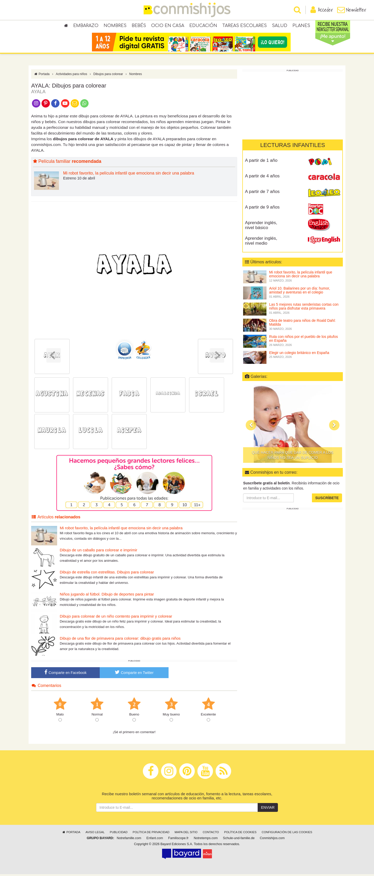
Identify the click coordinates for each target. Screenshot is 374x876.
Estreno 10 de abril (79, 180)
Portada (42, 76)
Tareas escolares (244, 26)
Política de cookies (240, 834)
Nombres (115, 26)
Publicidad (119, 834)
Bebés (139, 26)
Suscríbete (327, 500)
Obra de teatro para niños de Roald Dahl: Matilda (302, 324)
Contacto (211, 834)
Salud (279, 26)
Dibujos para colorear (108, 76)
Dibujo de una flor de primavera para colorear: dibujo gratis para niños (120, 640)
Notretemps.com (206, 840)
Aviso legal (94, 834)
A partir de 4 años (262, 178)
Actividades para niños (71, 76)
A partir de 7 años (262, 193)
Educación (203, 26)
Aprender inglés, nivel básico (261, 227)
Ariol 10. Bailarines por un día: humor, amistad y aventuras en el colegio (299, 292)
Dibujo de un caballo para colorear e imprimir (98, 552)
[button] (251, 427)
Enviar (268, 809)
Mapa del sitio (186, 834)
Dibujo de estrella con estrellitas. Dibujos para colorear (107, 574)
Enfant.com (154, 840)
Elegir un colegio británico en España (299, 355)
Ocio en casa (167, 26)
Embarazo (85, 26)
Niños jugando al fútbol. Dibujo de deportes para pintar (107, 596)
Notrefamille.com (129, 840)
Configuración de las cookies (287, 834)
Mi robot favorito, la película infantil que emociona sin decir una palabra (128, 175)
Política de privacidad (151, 834)
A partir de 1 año (261, 162)
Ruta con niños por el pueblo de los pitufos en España (303, 341)
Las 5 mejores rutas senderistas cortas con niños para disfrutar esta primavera (303, 308)
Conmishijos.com (272, 840)
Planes (301, 26)
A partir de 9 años (262, 209)
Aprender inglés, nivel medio (261, 243)
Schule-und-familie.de (239, 840)
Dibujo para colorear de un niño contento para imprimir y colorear (116, 618)
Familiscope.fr (178, 840)
